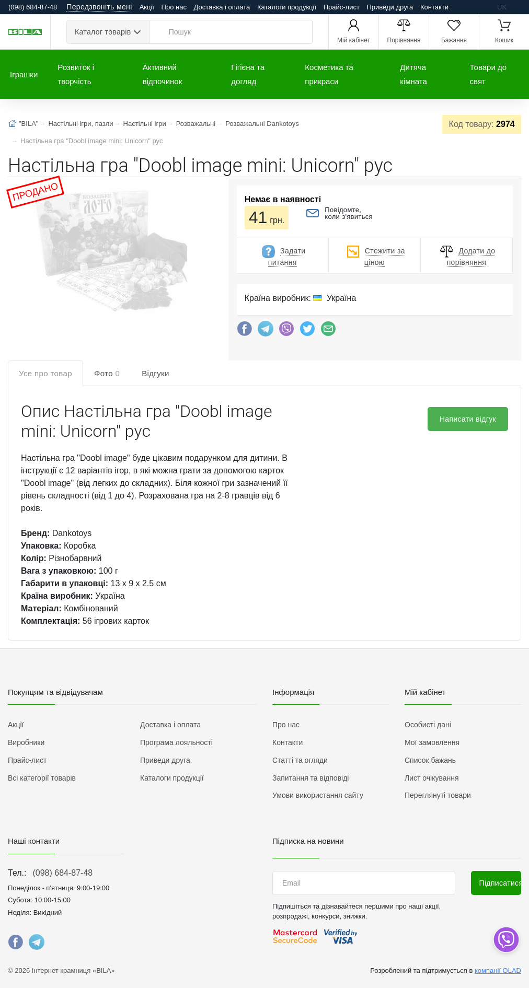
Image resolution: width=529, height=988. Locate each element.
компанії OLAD (498, 970)
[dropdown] (505, 939)
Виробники (26, 742)
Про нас (174, 7)
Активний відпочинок (162, 74)
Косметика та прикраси (329, 74)
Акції (147, 7)
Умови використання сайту (317, 795)
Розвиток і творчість (76, 74)
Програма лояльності (176, 742)
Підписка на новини (308, 840)
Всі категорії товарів (42, 778)
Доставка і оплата (222, 7)
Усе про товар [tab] (45, 373)
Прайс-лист (342, 7)
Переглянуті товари (438, 795)
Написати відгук (468, 419)
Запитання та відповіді (310, 778)
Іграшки (24, 74)
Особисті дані (428, 724)
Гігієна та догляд (247, 74)
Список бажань (430, 760)
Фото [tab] (107, 373)
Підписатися (500, 883)
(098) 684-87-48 (62, 872)
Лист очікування (432, 778)
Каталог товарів (103, 32)
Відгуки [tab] (155, 373)
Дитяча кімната (413, 74)
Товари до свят (488, 74)
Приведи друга (389, 7)
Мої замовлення (432, 742)
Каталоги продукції (286, 7)
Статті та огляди (300, 760)
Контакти (434, 7)
